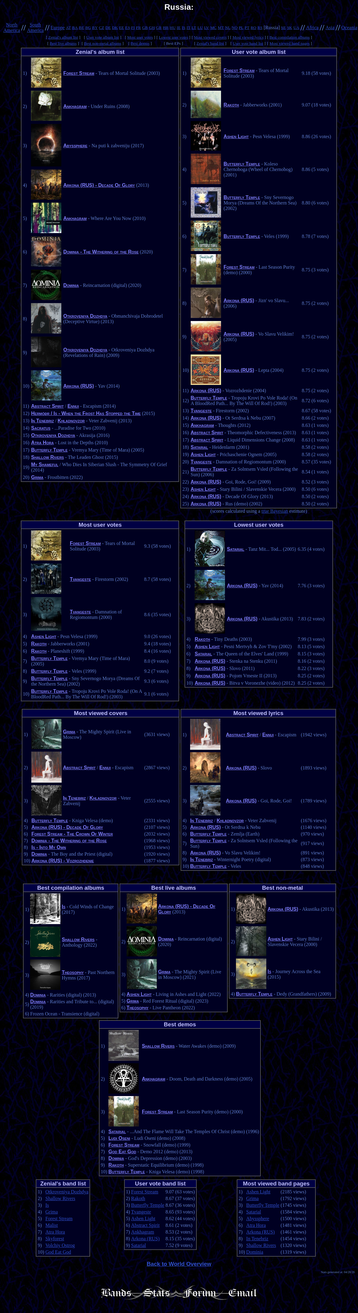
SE (283, 27)
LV (206, 27)
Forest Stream (78, 73)
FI (133, 27)
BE (81, 27)
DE (108, 27)
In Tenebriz (42, 420)
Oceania (349, 27)
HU (173, 27)
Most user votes (140, 37)
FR (138, 27)
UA (296, 27)
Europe (58, 27)
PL (241, 27)
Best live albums (63, 43)
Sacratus (40, 428)
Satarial (199, 447)
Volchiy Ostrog (60, 1245)
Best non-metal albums (102, 43)
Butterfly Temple (49, 449)
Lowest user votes (173, 37)
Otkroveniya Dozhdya (85, 316)
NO (234, 27)
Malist (52, 1225)
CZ (101, 27)
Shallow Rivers (47, 457)
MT (221, 27)
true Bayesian (274, 511)
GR (159, 27)
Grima (37, 477)
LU (200, 27)
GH (152, 27)
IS (184, 27)
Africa (312, 27)
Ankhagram (75, 106)
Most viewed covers (210, 37)
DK (115, 27)
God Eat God (122, 1151)
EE (121, 27)
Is (63, 906)
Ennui (73, 406)
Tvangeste (201, 410)
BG (88, 27)
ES (127, 27)
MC (213, 27)
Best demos (140, 43)
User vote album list (102, 37)
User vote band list (248, 43)
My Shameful (44, 464)
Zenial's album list (63, 37)
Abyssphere (75, 145)
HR (166, 27)
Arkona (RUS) (78, 386)
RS (259, 27)
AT (68, 27)
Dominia (71, 285)
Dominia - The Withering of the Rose (100, 251)
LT (194, 27)
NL (227, 27)
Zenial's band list (210, 43)
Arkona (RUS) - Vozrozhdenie (62, 860)
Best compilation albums (289, 37)
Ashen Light (236, 136)
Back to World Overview (179, 1264)
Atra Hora (42, 442)
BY (95, 27)
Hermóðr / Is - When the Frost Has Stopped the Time (86, 413)
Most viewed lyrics (248, 37)
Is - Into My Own (48, 847)
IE (179, 27)
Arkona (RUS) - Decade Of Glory (99, 185)
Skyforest (55, 1238)
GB (145, 27)
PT (247, 27)
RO (253, 27)
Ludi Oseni (119, 1138)
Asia (330, 27)
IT (189, 27)
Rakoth (231, 104)
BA (75, 27)
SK (289, 27)
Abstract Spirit (47, 406)
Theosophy (73, 972)
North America (11, 27)
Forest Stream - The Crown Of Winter (72, 833)
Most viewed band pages (290, 43)
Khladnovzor (71, 420)
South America (35, 27)
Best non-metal (282, 888)
